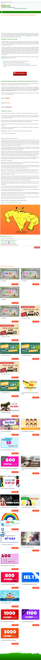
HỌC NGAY (15, 284)
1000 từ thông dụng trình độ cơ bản (7, 621)
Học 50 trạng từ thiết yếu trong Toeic (8, 449)
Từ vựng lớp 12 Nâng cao (6, 392)
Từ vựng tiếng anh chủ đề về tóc (28, 431)
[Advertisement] (20, 24)
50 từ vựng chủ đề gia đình (6, 431)
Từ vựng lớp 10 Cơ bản (26, 318)
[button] (2, 12)
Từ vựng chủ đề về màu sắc (6, 525)
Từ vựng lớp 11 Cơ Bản (5, 336)
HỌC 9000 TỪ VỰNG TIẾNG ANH (20, 8)
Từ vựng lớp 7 (24, 280)
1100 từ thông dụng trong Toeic (28, 621)
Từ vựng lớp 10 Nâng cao (6, 355)
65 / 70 (8, 240)
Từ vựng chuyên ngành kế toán (7, 544)
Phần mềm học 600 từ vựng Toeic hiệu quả (9, 468)
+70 (7, 243)
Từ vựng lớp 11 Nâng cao (26, 355)
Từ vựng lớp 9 (3, 318)
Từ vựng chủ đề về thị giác (6, 412)
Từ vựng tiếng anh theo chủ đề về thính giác (9, 507)
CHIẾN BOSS (37, 247)
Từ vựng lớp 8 (3, 299)
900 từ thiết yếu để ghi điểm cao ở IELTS (29, 584)
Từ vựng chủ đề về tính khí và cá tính (29, 507)
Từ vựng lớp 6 (3, 280)
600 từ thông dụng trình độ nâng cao (8, 565)
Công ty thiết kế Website (8, 2)
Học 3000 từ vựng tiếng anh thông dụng (8, 640)
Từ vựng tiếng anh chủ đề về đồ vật (7, 488)
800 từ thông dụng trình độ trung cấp (8, 584)
